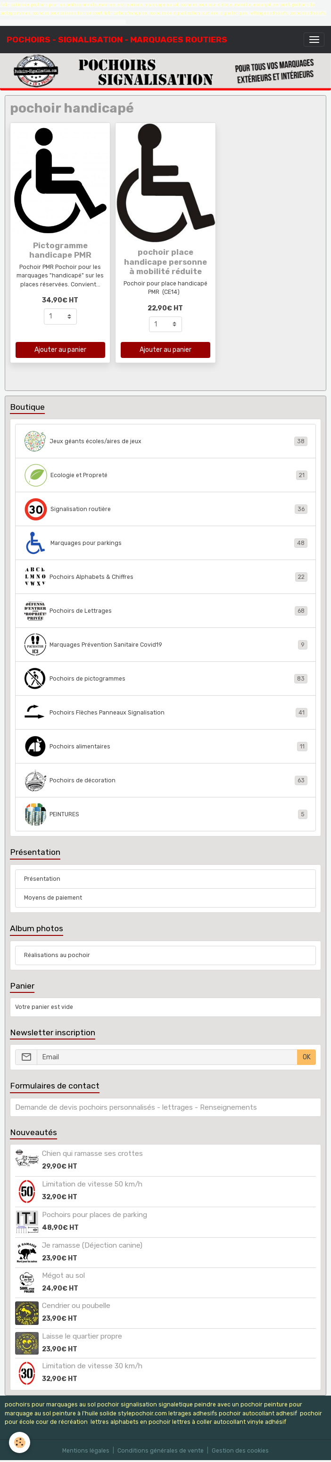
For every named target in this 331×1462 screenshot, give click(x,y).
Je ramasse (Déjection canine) (92, 1245)
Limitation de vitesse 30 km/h (92, 1366)
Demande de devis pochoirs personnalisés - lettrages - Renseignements (136, 1107)
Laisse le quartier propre (82, 1336)
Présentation (42, 879)
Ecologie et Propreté (165, 475)
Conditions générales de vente (160, 1450)
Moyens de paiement (53, 897)
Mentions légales (85, 1450)
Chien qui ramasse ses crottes (92, 1153)
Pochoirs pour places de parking (94, 1214)
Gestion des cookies (240, 1450)
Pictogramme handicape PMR (60, 250)
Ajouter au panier (60, 350)
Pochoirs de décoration (165, 780)
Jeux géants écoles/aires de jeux (165, 441)
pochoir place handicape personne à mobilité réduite (165, 261)
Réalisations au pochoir (57, 955)
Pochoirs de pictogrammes (165, 678)
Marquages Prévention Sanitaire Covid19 (165, 645)
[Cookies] (20, 1442)
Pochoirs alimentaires (165, 746)
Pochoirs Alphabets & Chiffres (165, 577)
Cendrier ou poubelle (76, 1305)
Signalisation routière (165, 509)
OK (307, 1057)
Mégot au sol (63, 1275)
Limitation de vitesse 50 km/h (92, 1184)
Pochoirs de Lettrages (165, 611)
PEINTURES (165, 814)
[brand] (117, 39)
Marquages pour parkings (165, 543)
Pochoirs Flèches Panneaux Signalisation (165, 712)
